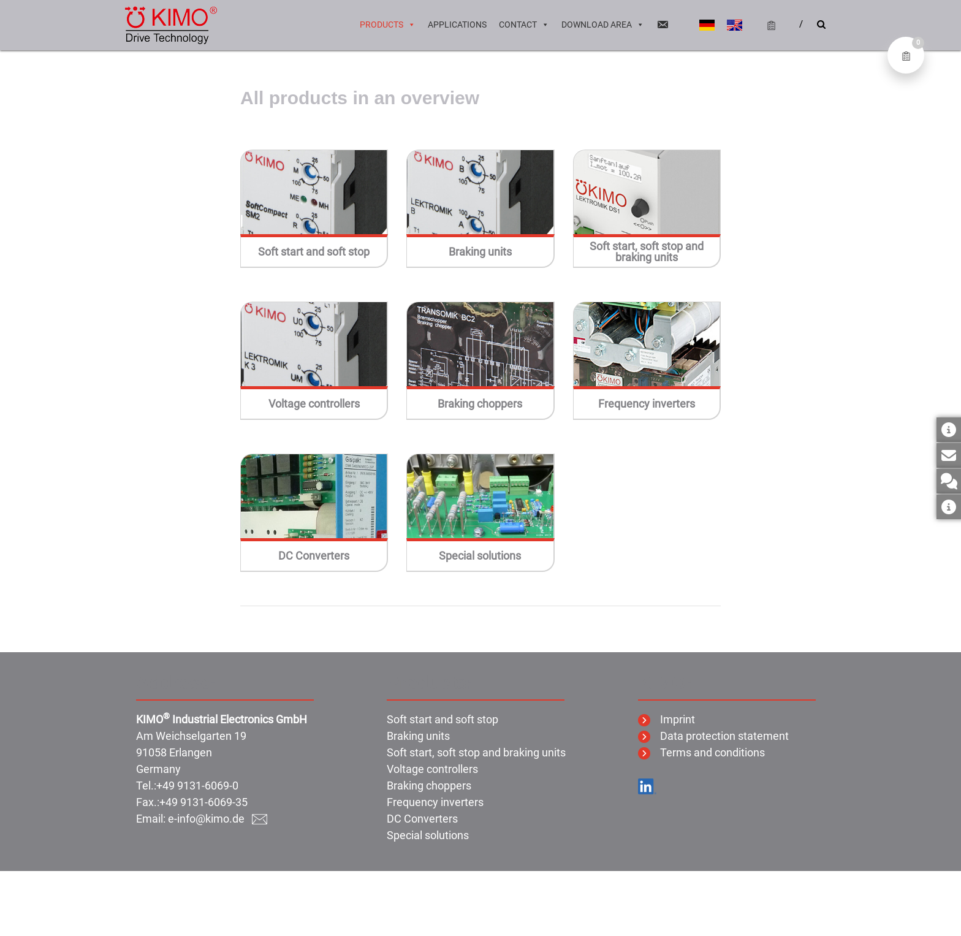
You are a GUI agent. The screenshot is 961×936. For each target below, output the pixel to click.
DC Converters (313, 555)
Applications (457, 24)
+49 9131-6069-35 (203, 802)
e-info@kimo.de (217, 818)
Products (388, 24)
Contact (524, 24)
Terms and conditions (701, 752)
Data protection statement (713, 735)
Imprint (666, 719)
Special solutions (480, 555)
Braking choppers (480, 403)
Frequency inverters (646, 403)
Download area (602, 24)
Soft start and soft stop (314, 251)
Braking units (480, 251)
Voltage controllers (314, 403)
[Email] (662, 24)
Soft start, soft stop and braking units (647, 252)
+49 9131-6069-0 (197, 785)
